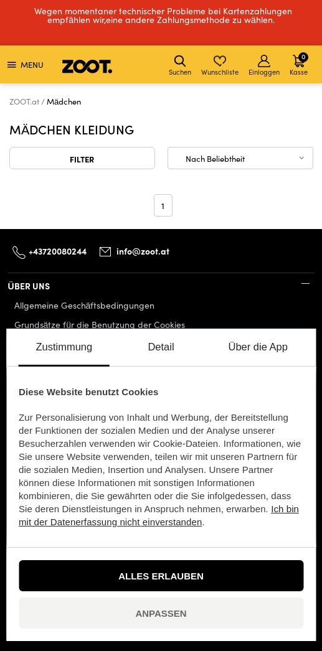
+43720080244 (58, 251)
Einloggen (264, 66)
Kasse (299, 64)
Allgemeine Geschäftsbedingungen (84, 305)
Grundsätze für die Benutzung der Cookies (100, 324)
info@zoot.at (142, 251)
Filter (82, 158)
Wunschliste (220, 66)
